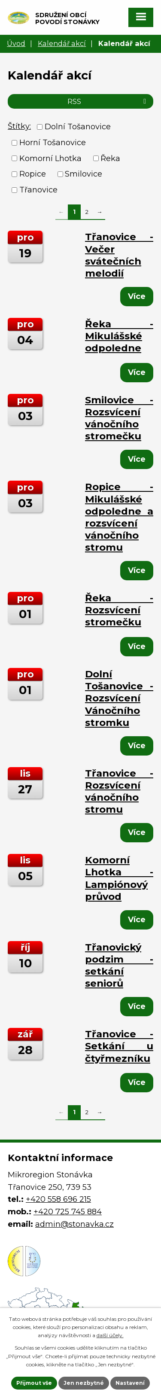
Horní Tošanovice (52, 142)
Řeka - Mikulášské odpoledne (119, 336)
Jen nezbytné (84, 1383)
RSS (108, 101)
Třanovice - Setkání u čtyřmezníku (119, 1046)
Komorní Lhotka (50, 158)
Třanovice (38, 190)
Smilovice (83, 174)
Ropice (32, 174)
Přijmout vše (34, 1383)
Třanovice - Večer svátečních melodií (119, 255)
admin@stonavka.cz (74, 1224)
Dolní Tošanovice (78, 126)
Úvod (16, 43)
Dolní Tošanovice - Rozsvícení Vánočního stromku (119, 698)
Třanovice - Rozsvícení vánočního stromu (119, 791)
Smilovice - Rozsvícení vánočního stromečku (119, 418)
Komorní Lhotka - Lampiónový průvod (119, 878)
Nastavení (130, 1383)
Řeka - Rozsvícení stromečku (119, 610)
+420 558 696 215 (58, 1199)
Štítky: (19, 126)
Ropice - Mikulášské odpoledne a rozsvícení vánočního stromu (119, 517)
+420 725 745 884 (67, 1211)
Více (137, 296)
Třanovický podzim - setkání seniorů (119, 965)
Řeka (110, 158)
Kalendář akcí (62, 43)
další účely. (110, 1335)
